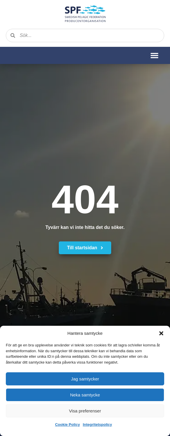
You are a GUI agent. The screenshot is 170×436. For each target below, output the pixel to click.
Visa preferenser (85, 410)
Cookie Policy (67, 424)
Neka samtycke (85, 394)
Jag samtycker (85, 378)
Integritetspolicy (97, 424)
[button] (161, 333)
